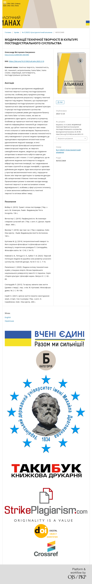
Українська (9, 321)
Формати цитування (65, 138)
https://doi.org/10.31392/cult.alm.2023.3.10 (26, 61)
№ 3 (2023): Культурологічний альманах (37, 32)
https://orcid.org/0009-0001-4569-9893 (17, 55)
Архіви (16, 32)
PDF (61, 102)
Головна (8, 32)
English (8, 317)
